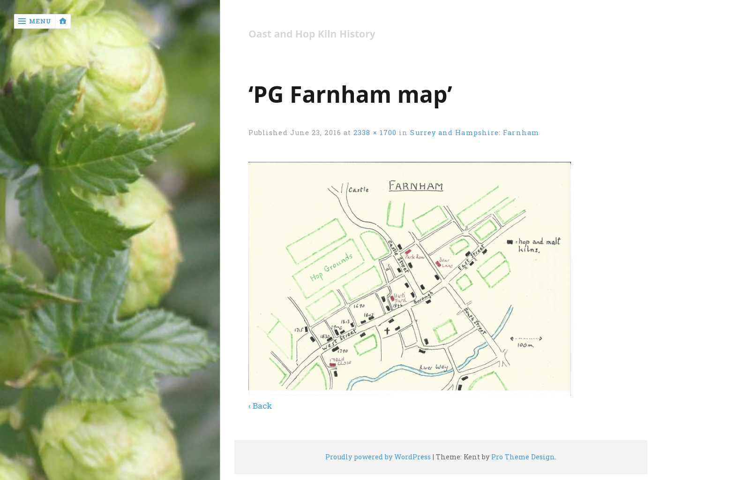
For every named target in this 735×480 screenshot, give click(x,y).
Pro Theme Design (523, 456)
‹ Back (260, 405)
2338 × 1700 (375, 132)
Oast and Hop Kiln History (311, 34)
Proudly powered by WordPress (378, 456)
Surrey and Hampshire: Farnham (474, 132)
